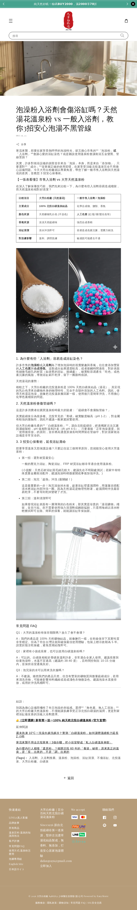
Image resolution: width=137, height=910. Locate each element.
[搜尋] (122, 35)
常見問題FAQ (16, 846)
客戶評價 (14, 841)
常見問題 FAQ (78, 902)
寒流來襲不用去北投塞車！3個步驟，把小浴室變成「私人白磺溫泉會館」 (64, 742)
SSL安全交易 (95, 902)
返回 (68, 778)
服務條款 (40, 902)
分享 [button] (21, 144)
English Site (16, 864)
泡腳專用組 (15, 859)
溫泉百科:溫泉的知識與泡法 (20, 834)
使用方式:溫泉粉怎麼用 (20, 852)
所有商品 (14, 828)
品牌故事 (14, 822)
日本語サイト (17, 869)
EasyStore (102, 896)
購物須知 (64, 902)
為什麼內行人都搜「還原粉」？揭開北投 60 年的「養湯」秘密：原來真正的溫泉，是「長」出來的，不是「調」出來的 (67, 750)
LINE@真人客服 (18, 817)
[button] (11, 21)
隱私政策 (52, 902)
